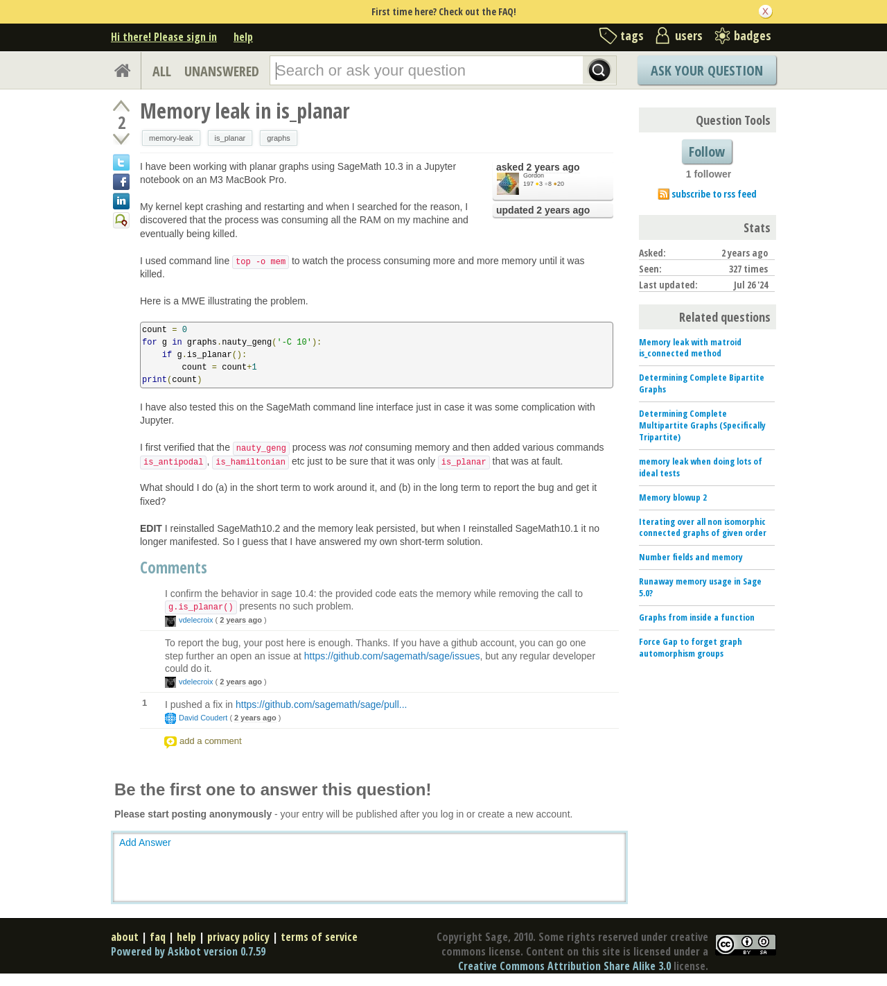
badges (752, 35)
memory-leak (171, 138)
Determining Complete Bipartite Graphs (701, 383)
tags (632, 35)
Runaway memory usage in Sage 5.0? (700, 587)
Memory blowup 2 (673, 497)
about (125, 936)
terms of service (319, 936)
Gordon (533, 175)
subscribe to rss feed (714, 193)
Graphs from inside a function (697, 617)
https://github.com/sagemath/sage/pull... (321, 704)
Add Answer (145, 842)
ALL (161, 71)
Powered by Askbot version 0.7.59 (188, 951)
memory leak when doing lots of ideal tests (700, 467)
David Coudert (203, 717)
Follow (707, 151)
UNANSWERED (221, 71)
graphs (278, 138)
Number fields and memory (691, 557)
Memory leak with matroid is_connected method (690, 348)
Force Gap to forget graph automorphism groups (690, 647)
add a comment (210, 741)
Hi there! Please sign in (164, 36)
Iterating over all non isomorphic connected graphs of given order (702, 527)
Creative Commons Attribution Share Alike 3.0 (564, 966)
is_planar (230, 138)
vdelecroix (196, 620)
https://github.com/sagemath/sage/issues (392, 655)
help (243, 36)
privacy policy (238, 936)
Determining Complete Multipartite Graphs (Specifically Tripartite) (702, 425)
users (689, 35)
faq (158, 936)
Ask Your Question (707, 70)
